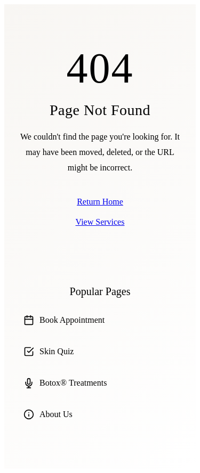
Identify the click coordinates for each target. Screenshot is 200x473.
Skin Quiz (48, 351)
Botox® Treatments (65, 383)
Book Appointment (64, 320)
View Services (100, 221)
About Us (48, 414)
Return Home (100, 201)
